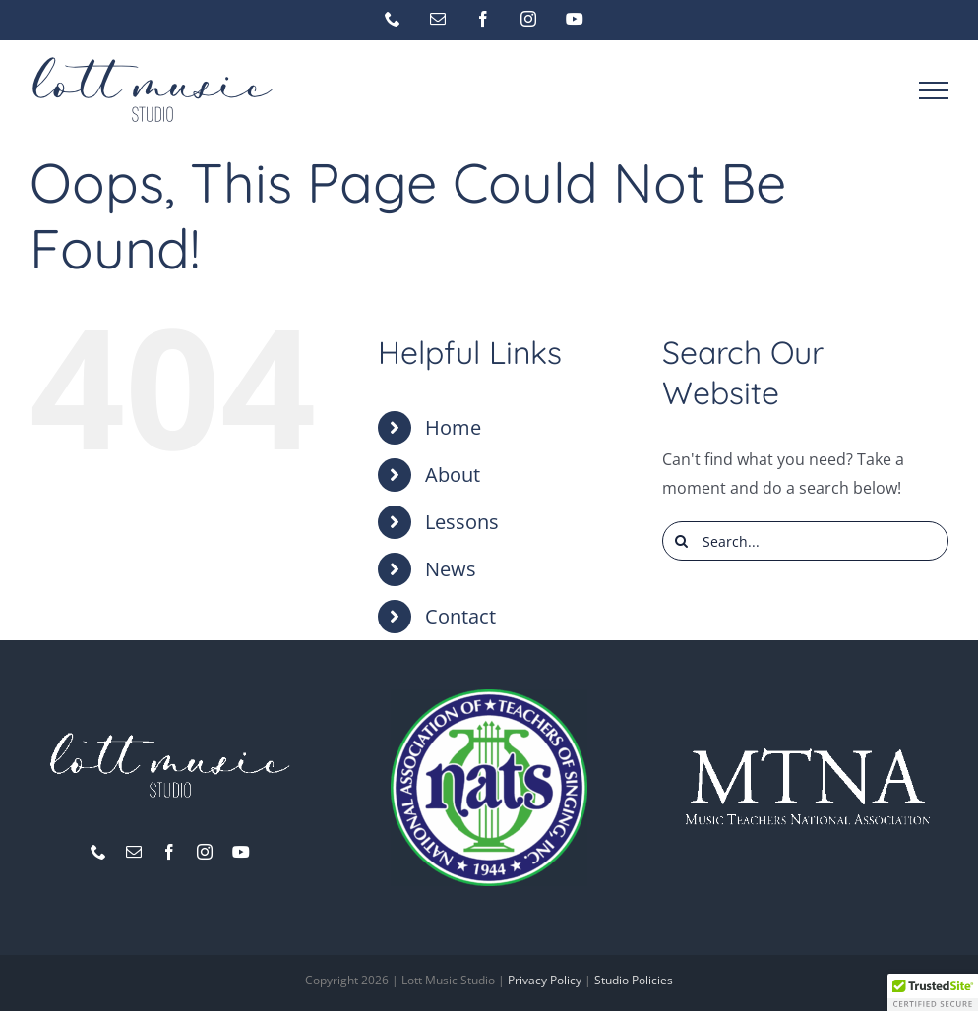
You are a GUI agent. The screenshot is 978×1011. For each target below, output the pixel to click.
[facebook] (169, 852)
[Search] (682, 541)
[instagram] (205, 852)
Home (453, 427)
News (450, 569)
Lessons (462, 521)
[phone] (98, 852)
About (452, 474)
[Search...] (805, 541)
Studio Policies (633, 980)
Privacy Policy (544, 980)
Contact (460, 616)
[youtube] (241, 852)
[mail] (134, 852)
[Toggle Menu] (933, 90)
